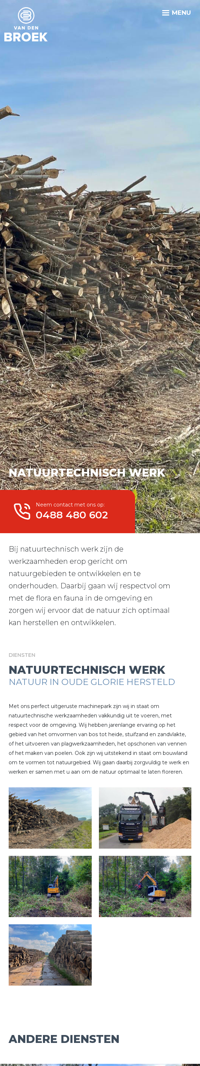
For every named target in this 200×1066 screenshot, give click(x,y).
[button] (50, 817)
